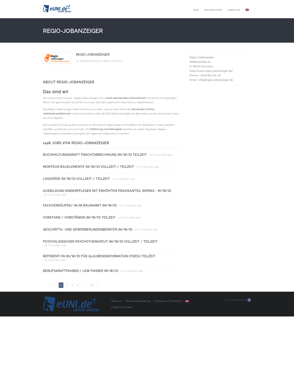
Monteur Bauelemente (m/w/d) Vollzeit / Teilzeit (88, 167)
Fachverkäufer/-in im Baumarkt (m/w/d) (80, 205)
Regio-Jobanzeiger (93, 54)
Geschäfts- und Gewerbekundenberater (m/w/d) (87, 229)
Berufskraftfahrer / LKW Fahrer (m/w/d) (80, 271)
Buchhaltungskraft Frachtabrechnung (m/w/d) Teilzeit (95, 155)
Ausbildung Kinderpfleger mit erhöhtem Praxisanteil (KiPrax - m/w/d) (107, 191)
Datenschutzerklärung (138, 301)
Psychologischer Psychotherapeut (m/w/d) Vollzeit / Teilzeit (100, 241)
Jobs (196, 9)
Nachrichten (213, 9)
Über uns (234, 9)
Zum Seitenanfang (238, 300)
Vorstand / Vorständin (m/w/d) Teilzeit (79, 217)
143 (92, 285)
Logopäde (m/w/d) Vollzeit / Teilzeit (76, 179)
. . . (84, 285)
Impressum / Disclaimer (168, 301)
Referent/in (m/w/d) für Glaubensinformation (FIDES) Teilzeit (99, 256)
